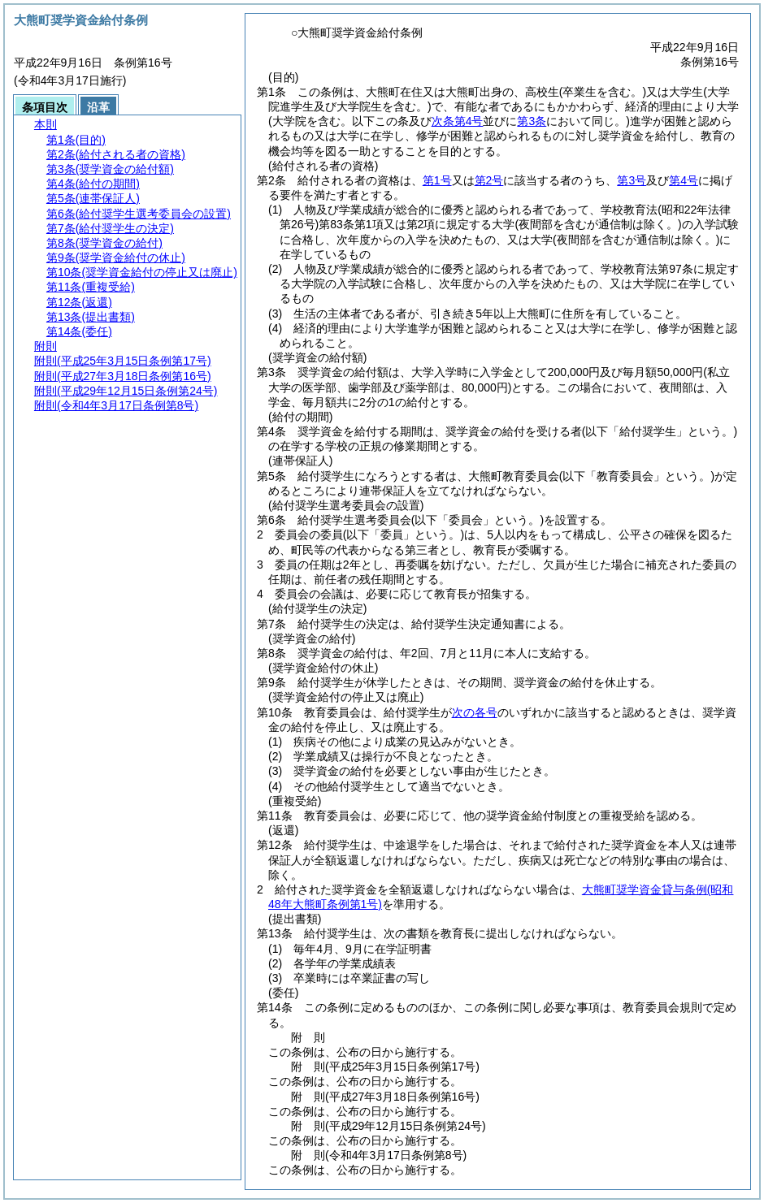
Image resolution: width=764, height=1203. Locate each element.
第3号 (631, 180)
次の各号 (474, 712)
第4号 (683, 180)
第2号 (489, 180)
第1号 (437, 180)
